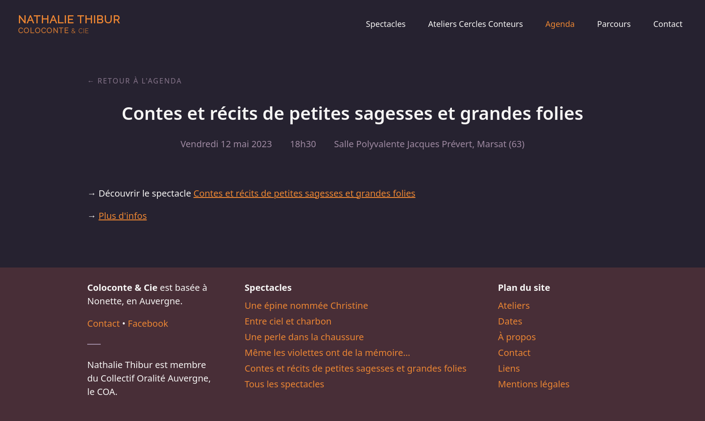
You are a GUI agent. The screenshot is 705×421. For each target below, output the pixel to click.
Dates (510, 321)
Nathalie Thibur (69, 24)
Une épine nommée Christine (306, 305)
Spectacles (386, 23)
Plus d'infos (122, 216)
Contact (668, 23)
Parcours (614, 23)
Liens (509, 368)
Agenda (560, 23)
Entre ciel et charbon (288, 321)
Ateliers (514, 305)
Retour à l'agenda (140, 81)
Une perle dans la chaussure (304, 337)
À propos (517, 337)
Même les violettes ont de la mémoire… (327, 352)
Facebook (148, 323)
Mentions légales (534, 384)
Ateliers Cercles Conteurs (475, 23)
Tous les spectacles (284, 384)
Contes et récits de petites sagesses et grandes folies (304, 193)
